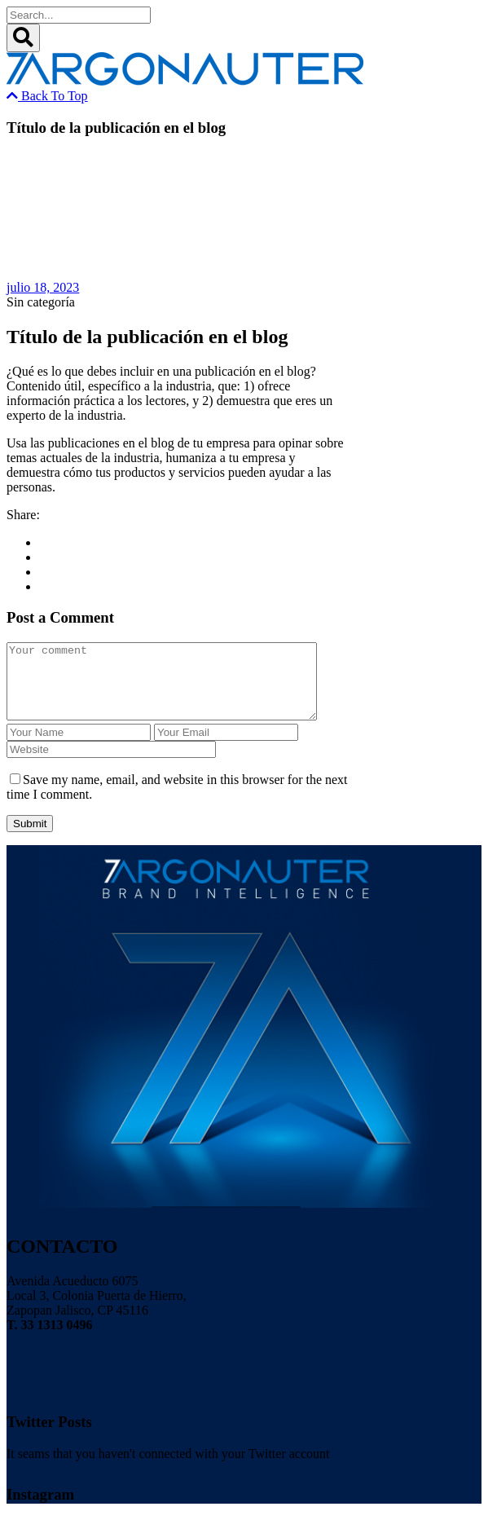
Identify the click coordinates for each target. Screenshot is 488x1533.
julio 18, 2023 (43, 287)
